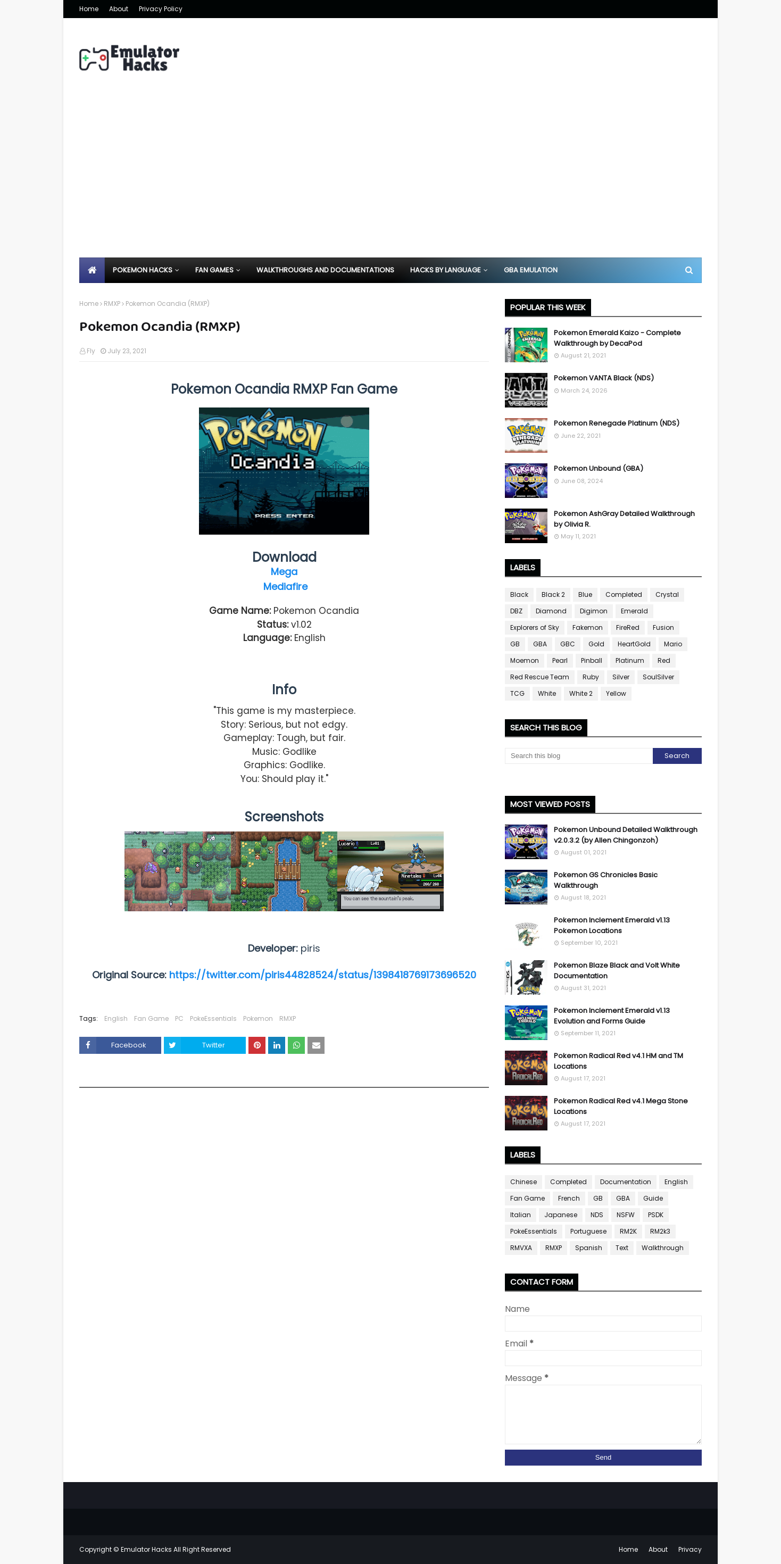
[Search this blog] (579, 756)
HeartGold (634, 643)
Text (622, 1247)
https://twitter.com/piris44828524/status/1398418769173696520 (322, 974)
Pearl (560, 660)
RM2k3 (660, 1231)
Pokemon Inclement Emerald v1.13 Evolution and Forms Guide (612, 1015)
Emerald (634, 610)
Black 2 (553, 594)
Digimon (594, 610)
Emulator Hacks (146, 1549)
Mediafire (285, 586)
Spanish (588, 1247)
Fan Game (151, 1018)
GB (515, 643)
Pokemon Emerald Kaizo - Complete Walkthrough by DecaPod (617, 338)
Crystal (667, 594)
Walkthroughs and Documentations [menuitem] (325, 270)
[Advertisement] (390, 177)
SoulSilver (658, 676)
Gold (596, 643)
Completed (623, 594)
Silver (620, 676)
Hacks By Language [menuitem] (445, 270)
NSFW (626, 1214)
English (116, 1018)
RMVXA (521, 1247)
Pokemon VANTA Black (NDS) (604, 378)
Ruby (591, 676)
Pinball (591, 660)
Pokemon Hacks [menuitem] (142, 270)
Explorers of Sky (534, 627)
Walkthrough (663, 1247)
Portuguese (588, 1231)
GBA (540, 643)
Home (88, 8)
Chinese (523, 1181)
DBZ (516, 610)
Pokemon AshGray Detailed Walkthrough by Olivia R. (624, 519)
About (118, 8)
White (547, 693)
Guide (653, 1198)
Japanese (560, 1214)
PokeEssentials (213, 1018)
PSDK (655, 1214)
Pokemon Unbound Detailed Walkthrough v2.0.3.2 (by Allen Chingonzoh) (625, 835)
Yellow (616, 693)
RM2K (628, 1231)
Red (664, 660)
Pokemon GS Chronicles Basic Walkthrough (606, 880)
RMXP (112, 303)
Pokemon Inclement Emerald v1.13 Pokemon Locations (612, 925)
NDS (597, 1214)
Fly (91, 350)
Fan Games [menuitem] (214, 270)
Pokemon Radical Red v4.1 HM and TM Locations (618, 1061)
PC (179, 1018)
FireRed (627, 627)
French (569, 1198)
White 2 (581, 693)
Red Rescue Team (539, 676)
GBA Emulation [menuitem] (531, 270)
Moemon (524, 660)
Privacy (690, 1549)
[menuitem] (92, 270)
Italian (520, 1214)
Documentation (625, 1181)
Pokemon (258, 1018)
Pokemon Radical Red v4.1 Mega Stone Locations (621, 1106)
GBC (567, 643)
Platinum (630, 660)
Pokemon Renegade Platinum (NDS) (616, 423)
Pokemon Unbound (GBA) (598, 468)
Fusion (663, 627)
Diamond (551, 610)
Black (519, 594)
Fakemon (587, 627)
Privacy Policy (160, 8)
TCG (517, 693)
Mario (673, 643)
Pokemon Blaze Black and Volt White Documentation (617, 970)
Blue (585, 594)
